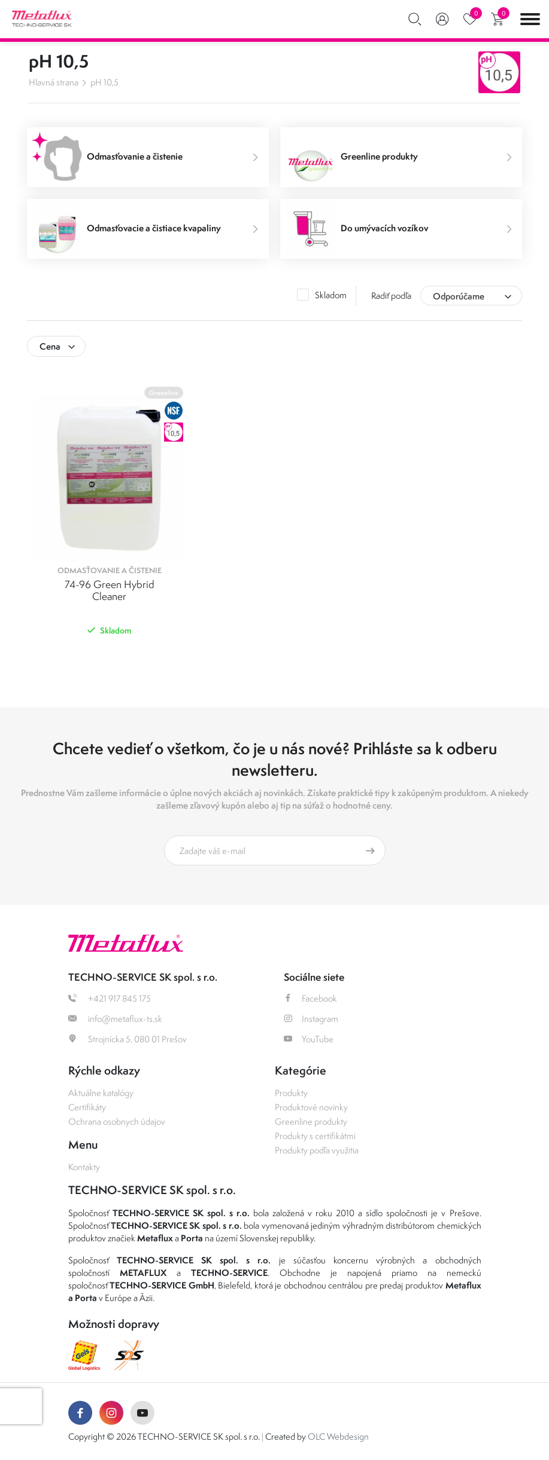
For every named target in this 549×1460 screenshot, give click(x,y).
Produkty (291, 1092)
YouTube (308, 1039)
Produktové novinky (311, 1107)
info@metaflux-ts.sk (115, 1018)
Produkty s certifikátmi (315, 1135)
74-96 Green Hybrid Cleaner (109, 590)
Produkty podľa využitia (317, 1150)
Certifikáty (87, 1107)
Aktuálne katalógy (101, 1092)
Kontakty (84, 1167)
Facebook (310, 998)
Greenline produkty (311, 1121)
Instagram (311, 1018)
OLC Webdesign (338, 1436)
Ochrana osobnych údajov (116, 1121)
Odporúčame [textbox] (458, 296)
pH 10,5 (104, 82)
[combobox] (471, 295)
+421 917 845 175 (109, 998)
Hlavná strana (53, 82)
